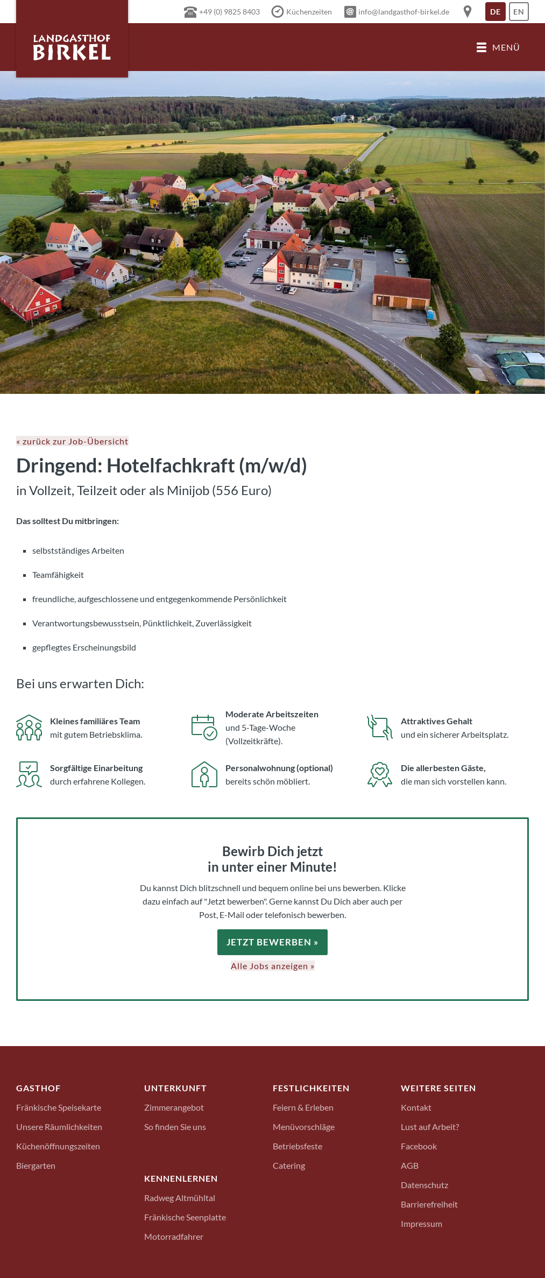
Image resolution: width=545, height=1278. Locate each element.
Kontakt (416, 1107)
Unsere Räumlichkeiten (59, 1126)
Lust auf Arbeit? (430, 1126)
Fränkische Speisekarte (58, 1107)
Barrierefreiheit (429, 1203)
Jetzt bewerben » (272, 942)
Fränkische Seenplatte (185, 1216)
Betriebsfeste (297, 1145)
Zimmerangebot (174, 1107)
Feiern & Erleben (303, 1107)
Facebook (419, 1145)
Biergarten (35, 1165)
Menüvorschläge (304, 1126)
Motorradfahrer (173, 1236)
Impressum (421, 1223)
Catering (289, 1165)
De (498, 14)
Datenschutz (424, 1184)
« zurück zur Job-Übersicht (72, 441)
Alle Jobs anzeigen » (273, 965)
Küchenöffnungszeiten (58, 1145)
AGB (410, 1165)
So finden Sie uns (175, 1126)
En (521, 14)
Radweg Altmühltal (179, 1197)
